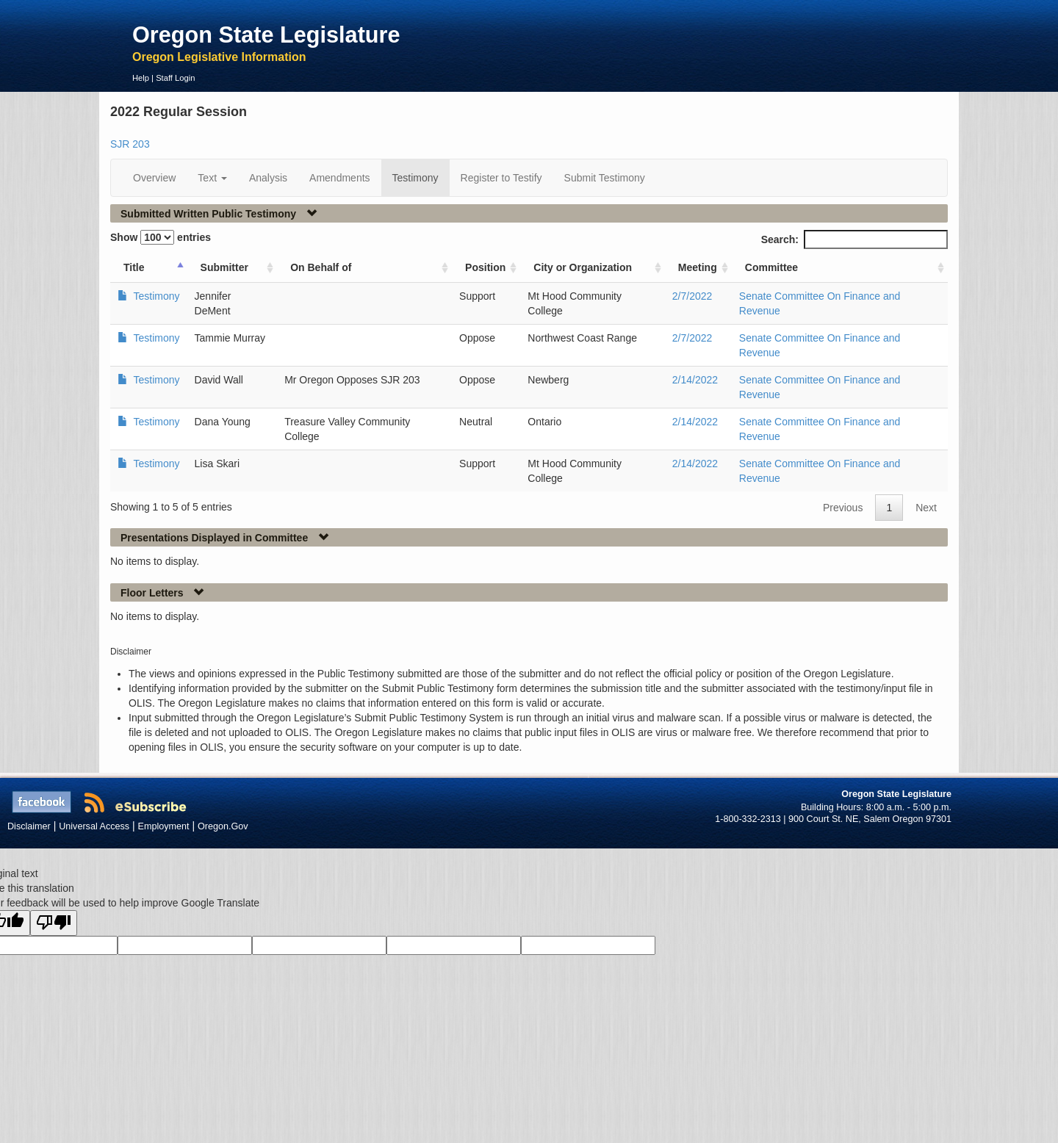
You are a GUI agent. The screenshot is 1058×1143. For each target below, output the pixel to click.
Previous (843, 507)
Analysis (268, 178)
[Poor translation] (53, 923)
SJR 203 (130, 144)
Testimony (415, 178)
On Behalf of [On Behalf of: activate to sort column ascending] (320, 267)
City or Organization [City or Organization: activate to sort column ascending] (582, 267)
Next (926, 507)
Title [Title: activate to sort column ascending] (134, 267)
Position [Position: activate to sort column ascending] (485, 267)
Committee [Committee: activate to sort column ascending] (771, 267)
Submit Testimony (604, 178)
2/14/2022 (695, 380)
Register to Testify (501, 178)
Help (140, 77)
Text (212, 178)
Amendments (339, 178)
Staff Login (175, 77)
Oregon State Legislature (266, 34)
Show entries (160, 237)
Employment (164, 826)
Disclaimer (29, 826)
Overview (154, 178)
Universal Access (94, 826)
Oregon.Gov (223, 826)
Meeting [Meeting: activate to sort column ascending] (697, 267)
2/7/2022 (692, 296)
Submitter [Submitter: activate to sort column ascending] (224, 267)
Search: (854, 239)
